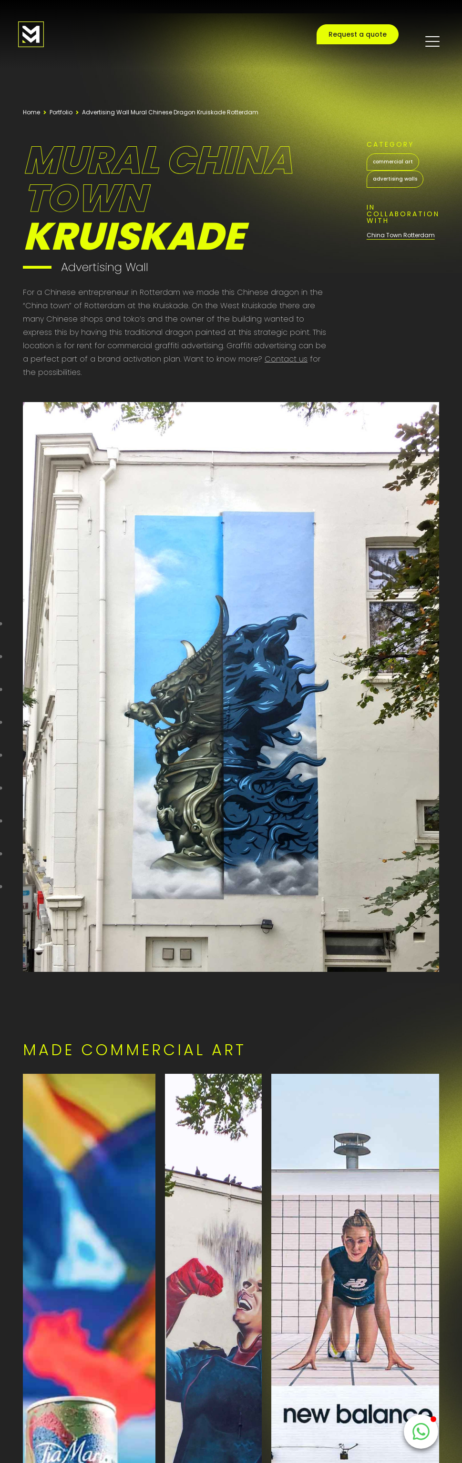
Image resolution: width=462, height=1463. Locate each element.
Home (31, 112)
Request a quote (358, 34)
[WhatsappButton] (421, 1431)
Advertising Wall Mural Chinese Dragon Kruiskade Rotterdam (170, 112)
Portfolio (61, 112)
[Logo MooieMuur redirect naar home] (31, 34)
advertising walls (395, 178)
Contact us (286, 358)
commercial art (393, 161)
